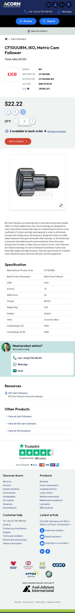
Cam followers (18, 39)
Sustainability (9, 496)
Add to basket (16, 141)
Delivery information (12, 543)
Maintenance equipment (51, 500)
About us (7, 481)
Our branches (9, 493)
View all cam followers (20, 416)
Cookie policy (40, 602)
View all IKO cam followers (22, 423)
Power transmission (49, 485)
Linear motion (46, 493)
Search (51, 21)
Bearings (44, 481)
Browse (28, 21)
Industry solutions (11, 489)
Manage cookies (54, 602)
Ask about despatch (56, 131)
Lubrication (45, 504)
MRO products (46, 508)
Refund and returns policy (15, 540)
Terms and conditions (13, 536)
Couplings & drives (48, 489)
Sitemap (17, 602)
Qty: (8, 121)
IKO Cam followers (38, 395)
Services (7, 485)
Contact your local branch (15, 528)
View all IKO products (19, 430)
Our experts (8, 500)
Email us (7, 525)
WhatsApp (64, 12)
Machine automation (49, 496)
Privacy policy (27, 602)
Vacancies (8, 504)
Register (7, 532)
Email (18, 370)
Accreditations (10, 508)
